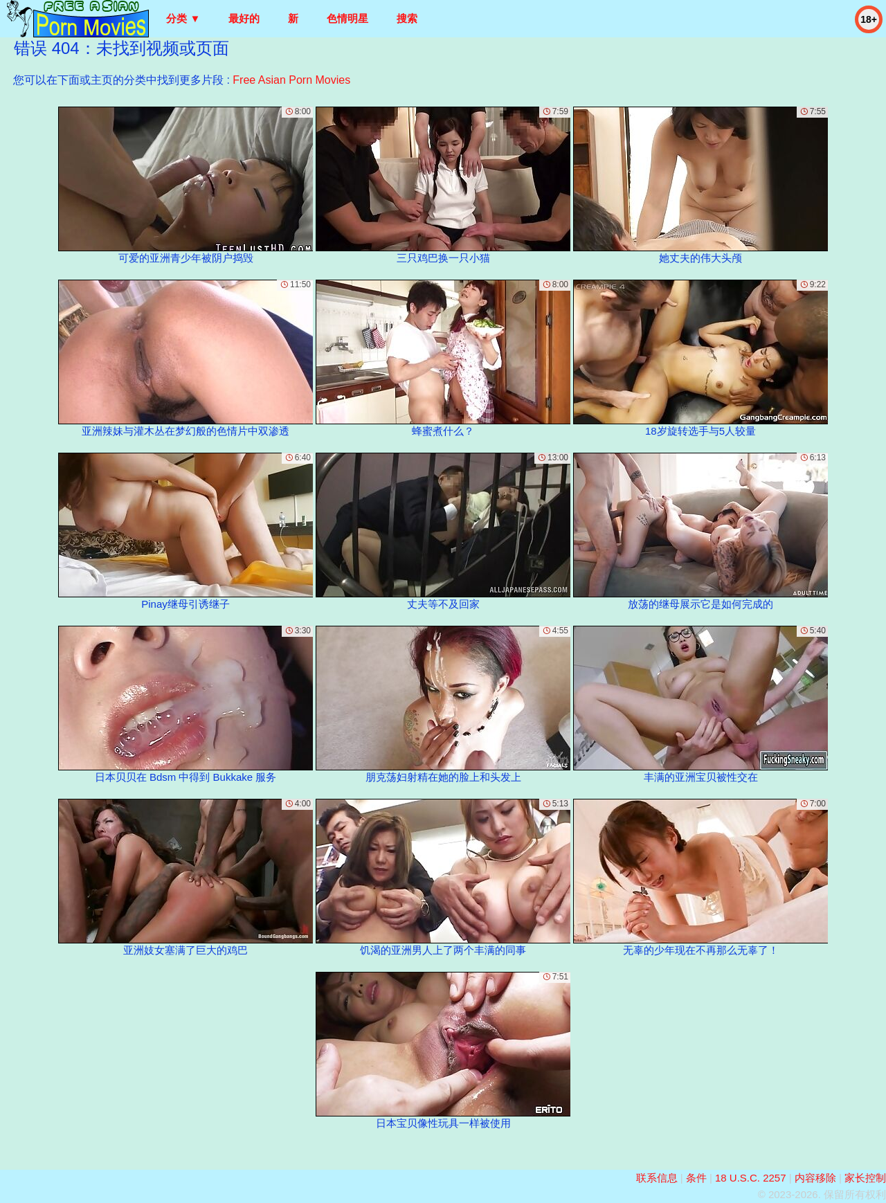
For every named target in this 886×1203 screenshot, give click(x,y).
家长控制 (865, 1178)
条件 (696, 1178)
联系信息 (657, 1178)
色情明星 (347, 18)
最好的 (244, 18)
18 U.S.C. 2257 (750, 1178)
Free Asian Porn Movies (291, 80)
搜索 (407, 18)
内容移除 (815, 1178)
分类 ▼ (183, 18)
